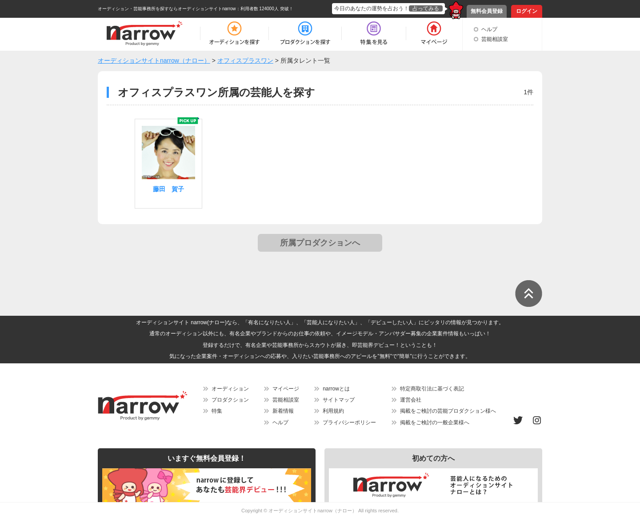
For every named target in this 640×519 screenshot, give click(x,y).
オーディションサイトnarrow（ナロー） (312, 510)
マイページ (285, 389)
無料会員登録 (487, 11)
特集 (217, 411)
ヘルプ (489, 29)
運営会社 (410, 400)
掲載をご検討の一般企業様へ (434, 422)
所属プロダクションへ (320, 242)
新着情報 (283, 411)
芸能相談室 (494, 39)
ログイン (526, 11)
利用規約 (333, 411)
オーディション (230, 389)
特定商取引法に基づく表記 (432, 389)
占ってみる (425, 8)
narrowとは (336, 389)
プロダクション (230, 400)
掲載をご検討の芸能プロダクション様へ (448, 411)
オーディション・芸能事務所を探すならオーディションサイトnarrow (167, 8)
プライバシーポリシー (349, 422)
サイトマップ (339, 400)
